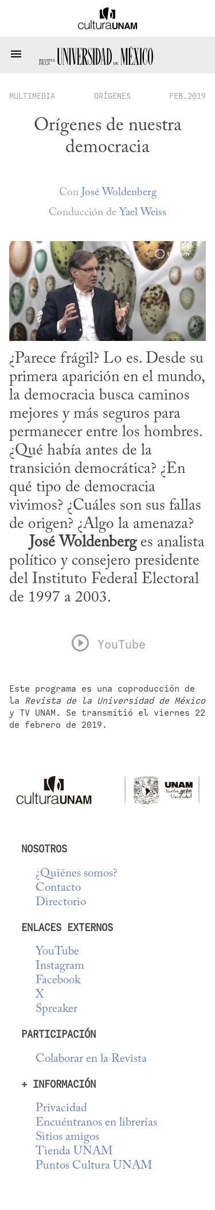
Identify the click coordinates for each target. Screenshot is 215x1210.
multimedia (32, 96)
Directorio (61, 903)
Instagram (60, 966)
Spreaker (56, 1009)
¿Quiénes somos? (77, 874)
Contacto (58, 888)
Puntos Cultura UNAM (94, 1166)
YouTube (57, 952)
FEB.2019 (187, 96)
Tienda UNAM (74, 1152)
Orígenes (112, 96)
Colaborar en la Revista (91, 1059)
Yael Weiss (142, 212)
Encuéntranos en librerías (96, 1123)
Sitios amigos (67, 1137)
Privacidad (61, 1109)
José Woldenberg (119, 192)
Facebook (58, 981)
